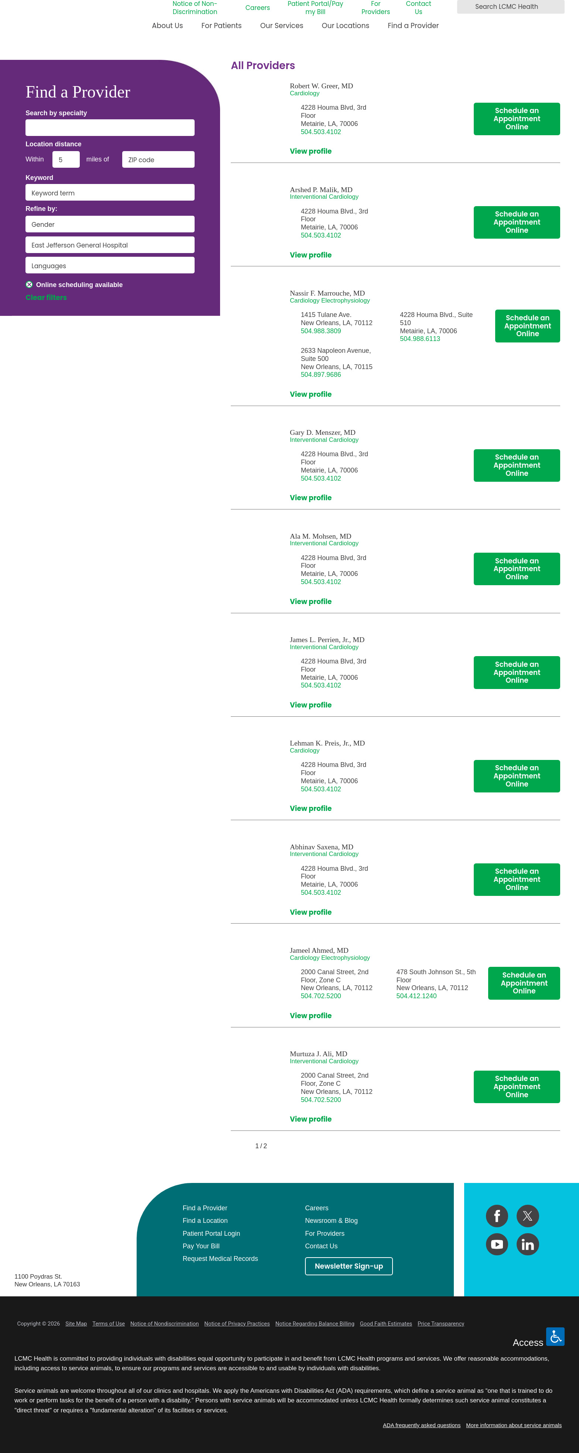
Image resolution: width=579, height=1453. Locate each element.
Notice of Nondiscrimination (164, 1323)
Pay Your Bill (201, 1246)
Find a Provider (413, 26)
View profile (311, 151)
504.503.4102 (321, 132)
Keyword (39, 178)
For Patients (222, 26)
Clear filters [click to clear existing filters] (46, 298)
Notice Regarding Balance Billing (314, 1323)
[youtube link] (497, 1244)
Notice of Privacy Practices (237, 1323)
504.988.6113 (420, 338)
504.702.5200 (321, 996)
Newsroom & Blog (331, 1220)
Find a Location (205, 1220)
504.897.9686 (321, 374)
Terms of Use (108, 1323)
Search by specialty (56, 113)
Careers (258, 8)
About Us (167, 26)
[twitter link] (528, 1216)
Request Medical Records (220, 1258)
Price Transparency (441, 1323)
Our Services (282, 26)
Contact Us (418, 8)
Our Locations (346, 26)
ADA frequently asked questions (421, 1425)
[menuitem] (167, 29)
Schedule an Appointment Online (517, 119)
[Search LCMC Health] (464, 7)
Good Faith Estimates (386, 1323)
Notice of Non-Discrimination (194, 8)
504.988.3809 (321, 331)
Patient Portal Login (211, 1233)
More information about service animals (514, 1425)
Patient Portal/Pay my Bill (315, 8)
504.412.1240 (417, 996)
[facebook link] (497, 1216)
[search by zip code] (158, 159)
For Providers (376, 8)
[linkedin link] (528, 1244)
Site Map (76, 1323)
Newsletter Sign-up (349, 1266)
